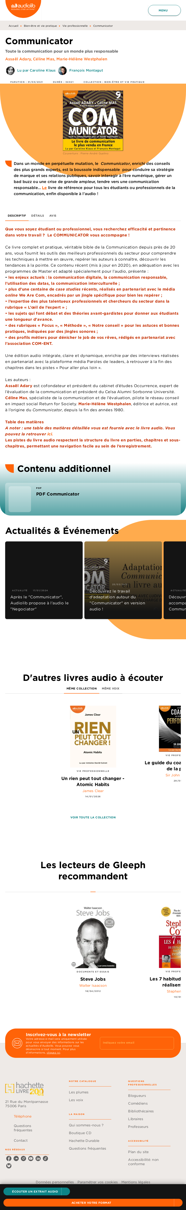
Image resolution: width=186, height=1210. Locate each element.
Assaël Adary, (19, 58)
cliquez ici (53, 1052)
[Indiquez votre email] (131, 1043)
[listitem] (8, 1158)
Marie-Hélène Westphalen (81, 58)
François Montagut (86, 70)
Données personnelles (55, 1182)
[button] (36, 1191)
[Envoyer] (169, 1043)
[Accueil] (23, 10)
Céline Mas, (44, 58)
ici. (50, 433)
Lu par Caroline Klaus (36, 70)
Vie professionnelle (75, 25)
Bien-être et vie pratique (40, 25)
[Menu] (164, 10)
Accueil (13, 25)
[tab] (17, 216)
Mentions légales (135, 1182)
